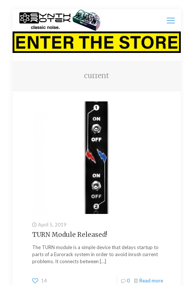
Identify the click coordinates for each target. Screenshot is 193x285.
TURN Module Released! (69, 235)
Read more (151, 281)
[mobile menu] (171, 20)
